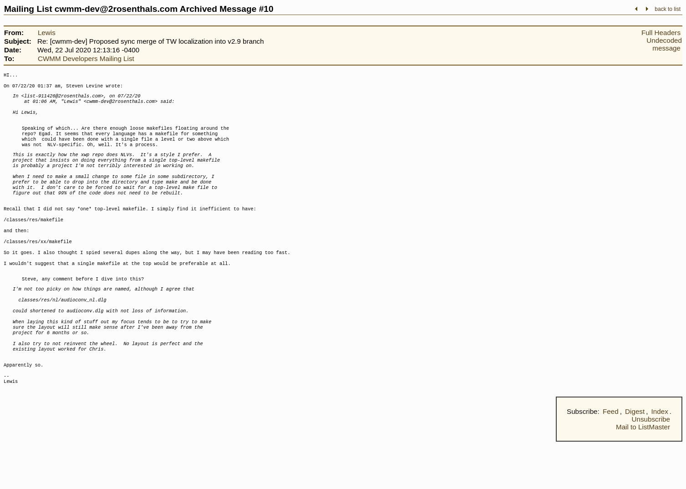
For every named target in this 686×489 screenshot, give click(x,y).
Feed (611, 459)
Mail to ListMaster (643, 474)
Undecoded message (664, 44)
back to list (668, 9)
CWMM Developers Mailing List (86, 58)
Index (659, 459)
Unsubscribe (651, 466)
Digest (635, 459)
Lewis (47, 32)
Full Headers (661, 32)
